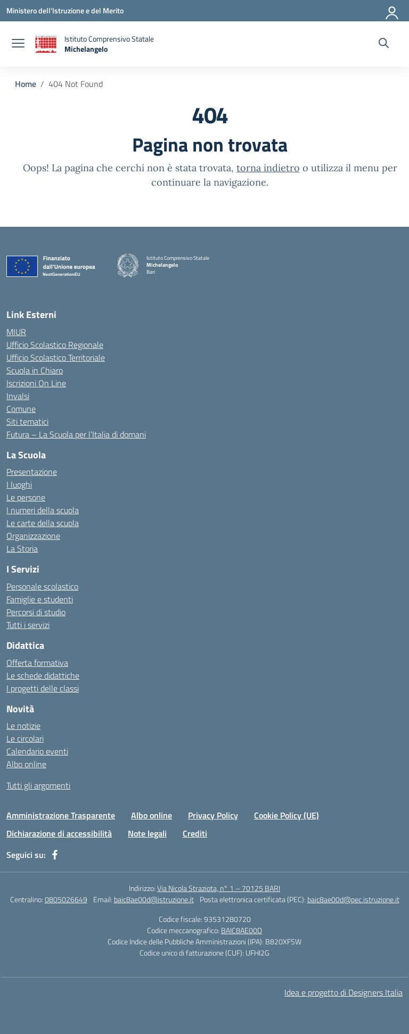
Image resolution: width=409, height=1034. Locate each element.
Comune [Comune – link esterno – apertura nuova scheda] (21, 408)
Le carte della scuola (42, 522)
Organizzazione (33, 535)
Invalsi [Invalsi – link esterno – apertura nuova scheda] (17, 395)
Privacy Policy (213, 815)
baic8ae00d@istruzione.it (154, 899)
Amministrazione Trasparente (60, 815)
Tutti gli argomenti (38, 785)
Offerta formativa (37, 662)
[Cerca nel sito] (383, 44)
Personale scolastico (42, 586)
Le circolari (25, 738)
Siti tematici (27, 421)
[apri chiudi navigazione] (18, 44)
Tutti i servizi (28, 624)
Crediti (195, 833)
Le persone (25, 497)
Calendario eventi (37, 751)
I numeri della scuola (42, 510)
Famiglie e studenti (39, 599)
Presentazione (31, 471)
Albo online (26, 764)
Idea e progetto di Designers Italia (343, 992)
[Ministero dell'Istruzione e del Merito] (65, 10)
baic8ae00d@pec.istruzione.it (353, 899)
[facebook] (55, 855)
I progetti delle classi (42, 688)
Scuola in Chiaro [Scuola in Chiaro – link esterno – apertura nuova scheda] (34, 370)
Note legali (147, 833)
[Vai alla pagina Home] (25, 83)
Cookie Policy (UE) (286, 815)
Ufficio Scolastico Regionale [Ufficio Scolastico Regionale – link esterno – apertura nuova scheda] (54, 344)
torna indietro (268, 168)
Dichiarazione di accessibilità (59, 833)
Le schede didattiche (42, 675)
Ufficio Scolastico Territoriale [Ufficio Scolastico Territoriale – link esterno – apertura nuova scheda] (55, 357)
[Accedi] (392, 11)
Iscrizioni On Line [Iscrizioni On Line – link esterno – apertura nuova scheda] (36, 383)
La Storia (22, 548)
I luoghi (19, 484)
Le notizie (23, 725)
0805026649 (66, 899)
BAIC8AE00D (241, 930)
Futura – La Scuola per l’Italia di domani (76, 434)
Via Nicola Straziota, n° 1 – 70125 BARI (218, 888)
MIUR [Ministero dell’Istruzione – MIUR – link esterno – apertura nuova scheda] (16, 331)
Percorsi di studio (36, 612)
